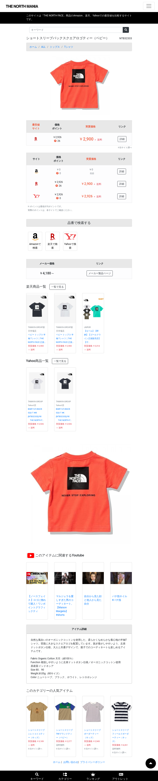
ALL (43, 46)
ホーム (33, 46)
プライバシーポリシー (92, 762)
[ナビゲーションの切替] (149, 6)
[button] (34, 84)
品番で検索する (79, 223)
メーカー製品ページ (99, 273)
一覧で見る (57, 286)
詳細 (122, 139)
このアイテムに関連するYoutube (59, 555)
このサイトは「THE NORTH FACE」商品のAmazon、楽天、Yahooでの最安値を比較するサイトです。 (79, 17)
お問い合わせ (70, 762)
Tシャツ (68, 46)
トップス (55, 46)
